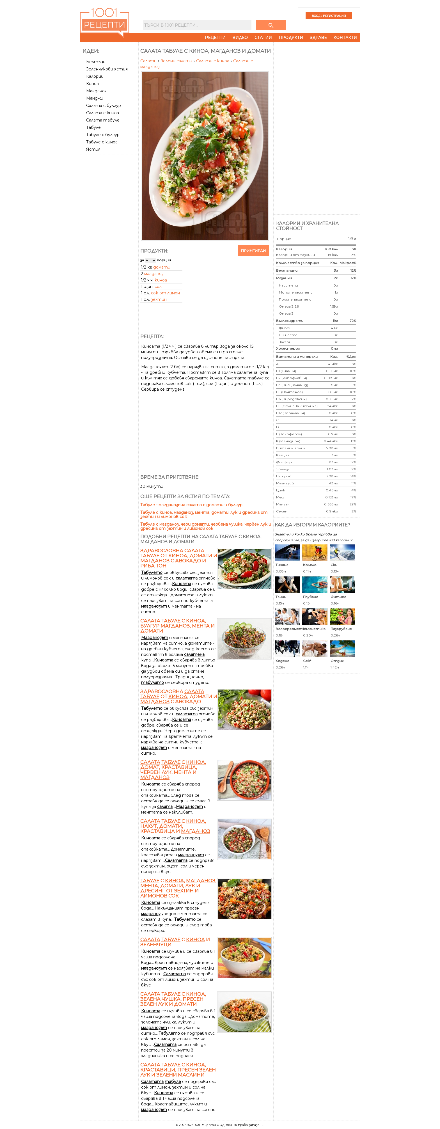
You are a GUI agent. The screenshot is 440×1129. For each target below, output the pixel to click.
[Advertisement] (110, 241)
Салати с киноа (213, 60)
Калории (95, 76)
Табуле (93, 127)
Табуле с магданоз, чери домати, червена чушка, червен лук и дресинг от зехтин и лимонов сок (205, 526)
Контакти (345, 37)
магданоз (154, 273)
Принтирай (253, 250)
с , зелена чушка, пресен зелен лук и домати (173, 999)
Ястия (93, 149)
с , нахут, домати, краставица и (175, 826)
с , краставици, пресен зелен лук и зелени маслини (178, 1070)
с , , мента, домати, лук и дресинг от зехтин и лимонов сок (178, 888)
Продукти (291, 37)
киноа (161, 280)
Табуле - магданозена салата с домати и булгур (191, 504)
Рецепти (215, 37)
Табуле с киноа (102, 142)
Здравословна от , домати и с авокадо (178, 696)
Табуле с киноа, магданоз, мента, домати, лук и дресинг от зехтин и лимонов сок (203, 514)
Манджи (94, 98)
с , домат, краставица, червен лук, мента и (173, 769)
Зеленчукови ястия (107, 69)
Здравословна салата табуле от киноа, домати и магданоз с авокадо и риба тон (178, 558)
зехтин (159, 299)
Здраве (318, 37)
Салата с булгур (103, 105)
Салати (149, 60)
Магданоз (96, 90)
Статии (263, 37)
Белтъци (96, 61)
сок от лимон (165, 293)
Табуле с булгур (103, 134)
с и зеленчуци (175, 942)
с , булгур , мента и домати (177, 626)
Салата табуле (103, 120)
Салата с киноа (102, 112)
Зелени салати (177, 60)
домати (161, 267)
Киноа (92, 83)
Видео (240, 37)
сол (158, 286)
